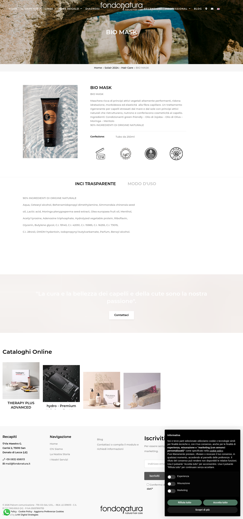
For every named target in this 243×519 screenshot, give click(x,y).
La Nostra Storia (60, 454)
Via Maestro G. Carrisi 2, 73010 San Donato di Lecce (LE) (15, 448)
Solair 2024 (112, 67)
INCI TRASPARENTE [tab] (95, 183)
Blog (198, 8)
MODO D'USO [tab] (142, 183)
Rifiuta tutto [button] (184, 502)
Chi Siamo (56, 449)
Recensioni (153, 8)
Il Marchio (30, 8)
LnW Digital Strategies (26, 514)
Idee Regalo (70, 8)
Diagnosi (92, 8)
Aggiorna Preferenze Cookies (49, 511)
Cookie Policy (25, 511)
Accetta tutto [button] (220, 502)
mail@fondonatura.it (18, 463)
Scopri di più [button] (202, 509)
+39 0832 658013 (15, 459)
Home (13, 8)
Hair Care (127, 67)
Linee (49, 8)
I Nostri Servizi (59, 459)
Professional (176, 8)
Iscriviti (154, 476)
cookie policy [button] (216, 450)
